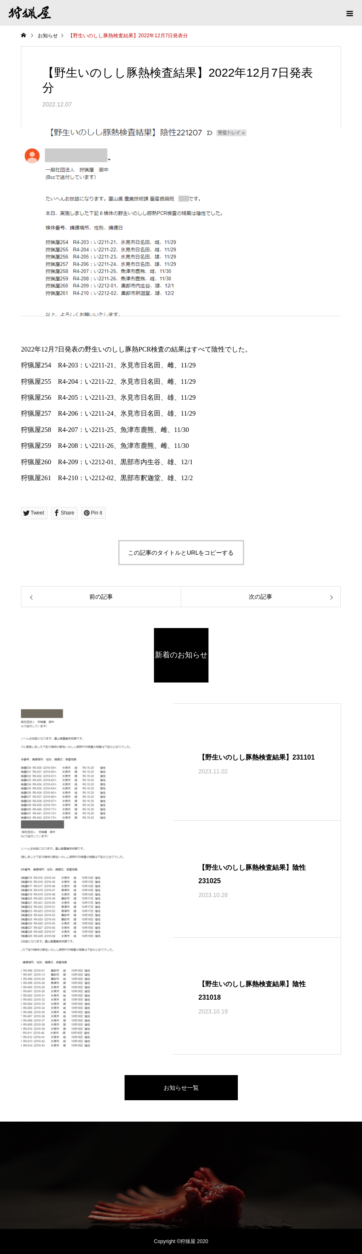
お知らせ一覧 (181, 1087)
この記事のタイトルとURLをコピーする (181, 552)
